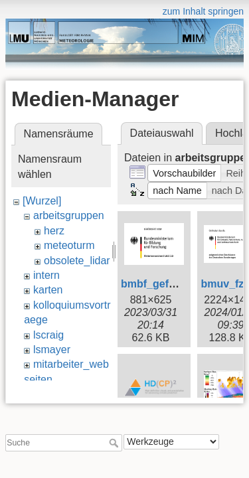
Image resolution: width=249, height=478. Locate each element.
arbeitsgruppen (68, 215)
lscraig (48, 335)
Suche (115, 438)
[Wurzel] (42, 200)
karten (47, 289)
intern (46, 275)
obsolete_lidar (77, 260)
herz (54, 230)
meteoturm (69, 245)
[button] (184, 172)
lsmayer (51, 349)
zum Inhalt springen (203, 11)
